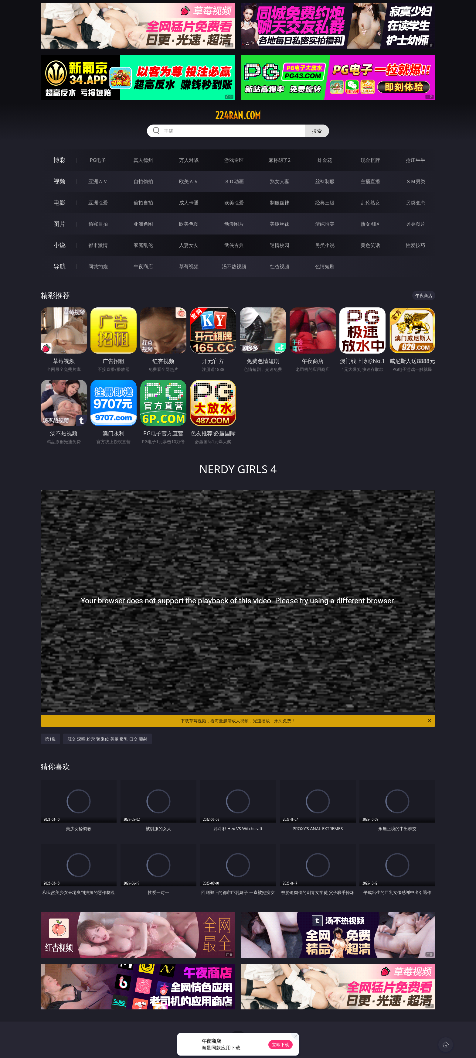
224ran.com (238, 115)
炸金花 (325, 160)
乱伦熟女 (370, 202)
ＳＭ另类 (415, 181)
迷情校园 (279, 245)
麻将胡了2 (279, 160)
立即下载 (280, 1044)
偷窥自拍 (98, 224)
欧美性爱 (234, 202)
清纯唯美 (325, 224)
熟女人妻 (279, 181)
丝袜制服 (325, 181)
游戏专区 (234, 160)
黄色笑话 (370, 245)
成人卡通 (189, 202)
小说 (59, 245)
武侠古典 (234, 245)
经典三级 (325, 202)
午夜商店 (143, 266)
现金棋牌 (370, 160)
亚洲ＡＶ (98, 181)
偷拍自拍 (143, 202)
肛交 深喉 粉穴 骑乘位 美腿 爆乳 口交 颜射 (107, 739)
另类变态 (415, 202)
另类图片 (415, 224)
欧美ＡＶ (189, 181)
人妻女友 (189, 245)
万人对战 (189, 160)
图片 (59, 224)
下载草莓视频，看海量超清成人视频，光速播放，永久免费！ (306, 720)
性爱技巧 (415, 245)
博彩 (59, 160)
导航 (59, 266)
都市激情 (98, 245)
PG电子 (98, 160)
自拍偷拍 (143, 181)
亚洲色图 (143, 224)
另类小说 (325, 245)
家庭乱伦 (143, 245)
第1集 (50, 739)
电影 (59, 202)
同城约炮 (98, 266)
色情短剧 (325, 266)
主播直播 (370, 181)
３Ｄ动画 (234, 181)
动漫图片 (234, 224)
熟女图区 (370, 224)
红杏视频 (279, 266)
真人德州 (143, 160)
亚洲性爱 (98, 202)
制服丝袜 (279, 202)
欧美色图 (189, 224)
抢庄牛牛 (415, 160)
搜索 (317, 131)
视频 (59, 181)
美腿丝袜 (279, 224)
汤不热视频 (234, 266)
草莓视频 (189, 266)
